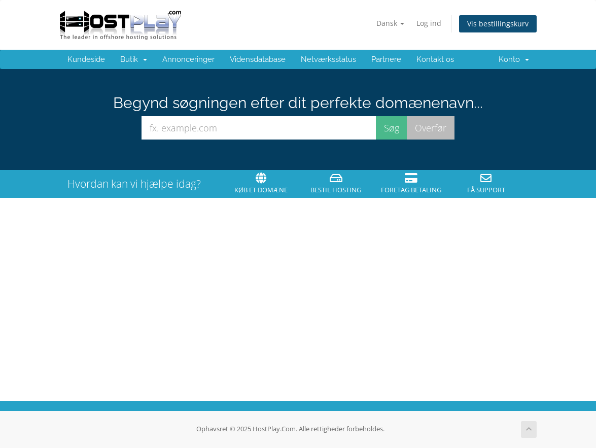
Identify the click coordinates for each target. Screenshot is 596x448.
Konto (514, 59)
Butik (133, 59)
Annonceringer (188, 59)
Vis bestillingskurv (498, 23)
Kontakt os (435, 59)
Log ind (428, 23)
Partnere (386, 59)
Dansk (390, 23)
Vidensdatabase (258, 59)
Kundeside (86, 59)
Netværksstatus (328, 59)
